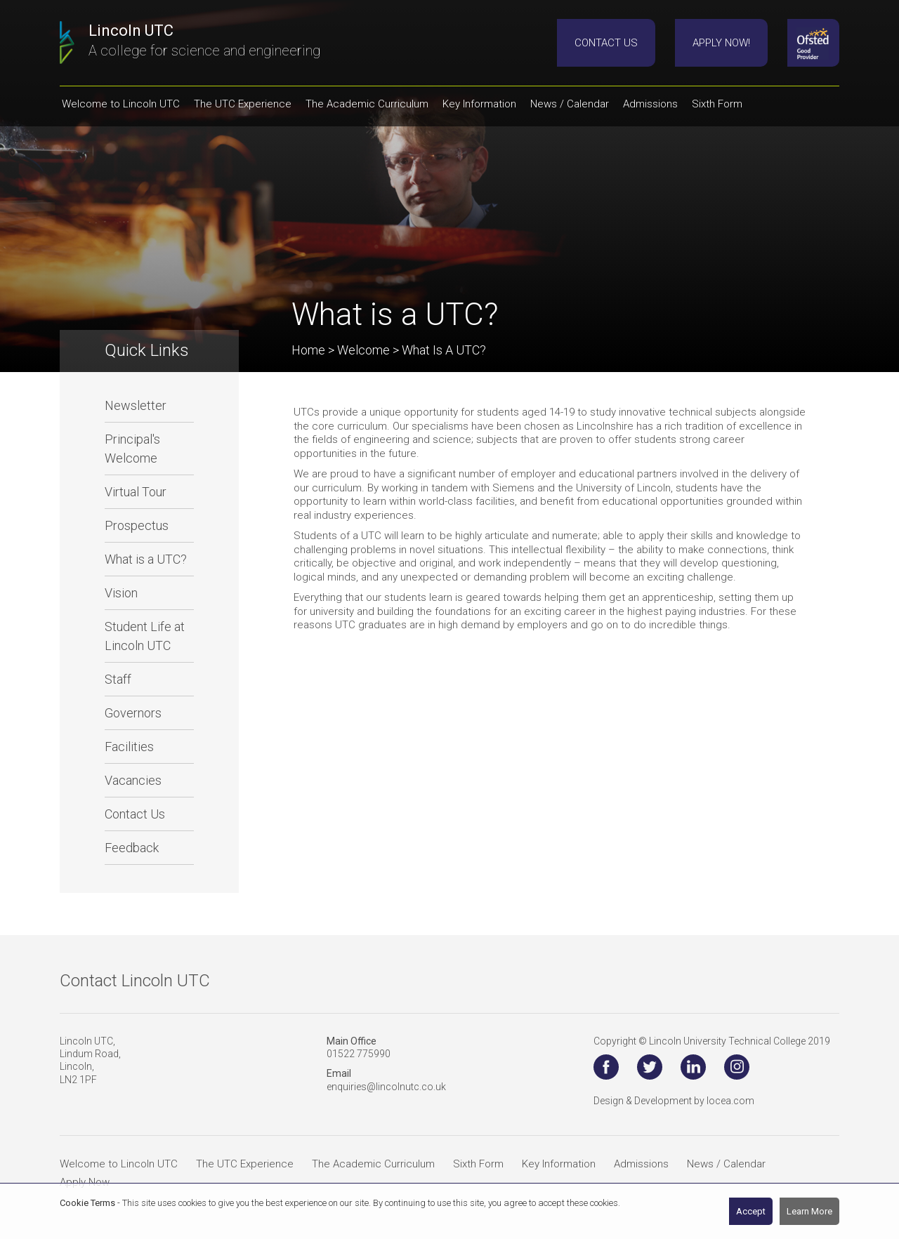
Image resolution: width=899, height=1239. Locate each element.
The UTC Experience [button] (242, 104)
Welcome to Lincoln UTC (119, 1164)
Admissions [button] (650, 104)
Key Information (559, 1164)
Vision (121, 592)
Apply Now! (721, 43)
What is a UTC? (146, 559)
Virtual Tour (135, 491)
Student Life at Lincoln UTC (145, 636)
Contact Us (606, 43)
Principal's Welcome (132, 448)
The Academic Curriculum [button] (367, 104)
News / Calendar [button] (569, 104)
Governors (133, 712)
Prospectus (137, 525)
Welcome (363, 350)
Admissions (641, 1164)
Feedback (132, 847)
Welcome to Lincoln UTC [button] (121, 104)
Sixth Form (478, 1164)
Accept (751, 1211)
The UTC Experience (245, 1164)
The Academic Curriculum (373, 1164)
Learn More (809, 1211)
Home (308, 350)
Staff (118, 679)
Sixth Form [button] (717, 104)
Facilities (129, 746)
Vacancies (133, 780)
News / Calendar (726, 1164)
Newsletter (135, 405)
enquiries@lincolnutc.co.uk (386, 1086)
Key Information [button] (479, 104)
